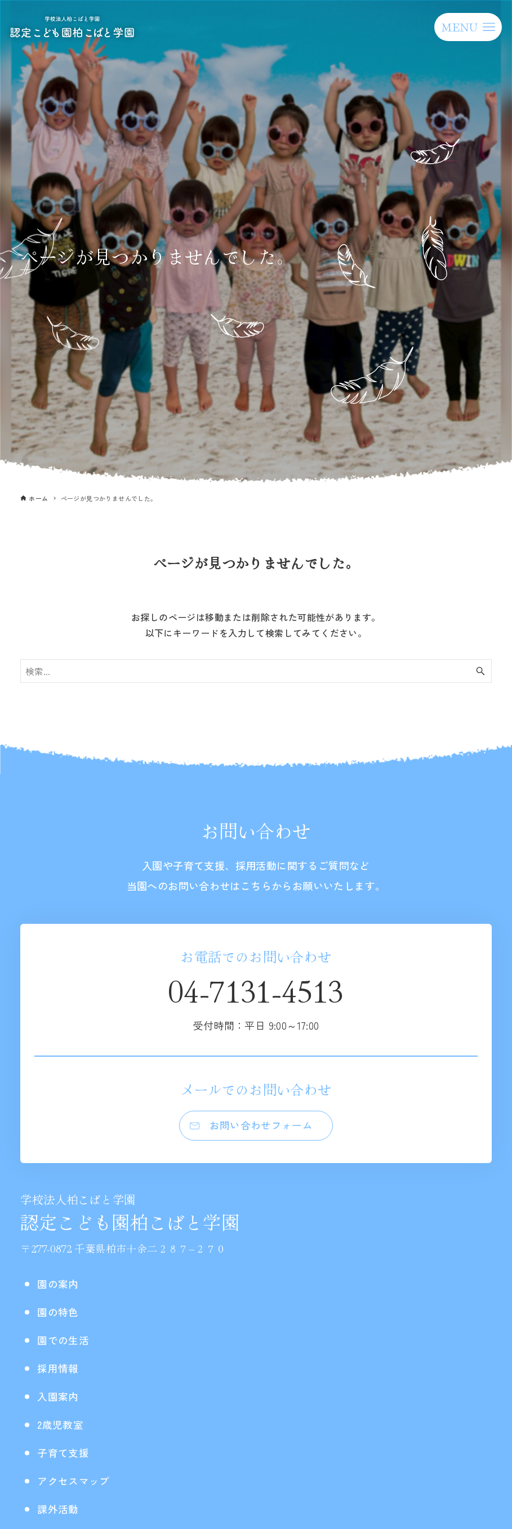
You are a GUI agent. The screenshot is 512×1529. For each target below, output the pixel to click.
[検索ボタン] (480, 671)
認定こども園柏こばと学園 (129, 1217)
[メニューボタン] (468, 27)
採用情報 (60, 1371)
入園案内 (60, 1400)
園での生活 (66, 1343)
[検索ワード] (255, 671)
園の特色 (60, 1315)
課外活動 (60, 1512)
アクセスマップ (77, 1484)
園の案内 (60, 1287)
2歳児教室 (62, 1428)
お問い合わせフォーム (261, 1127)
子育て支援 (66, 1456)
